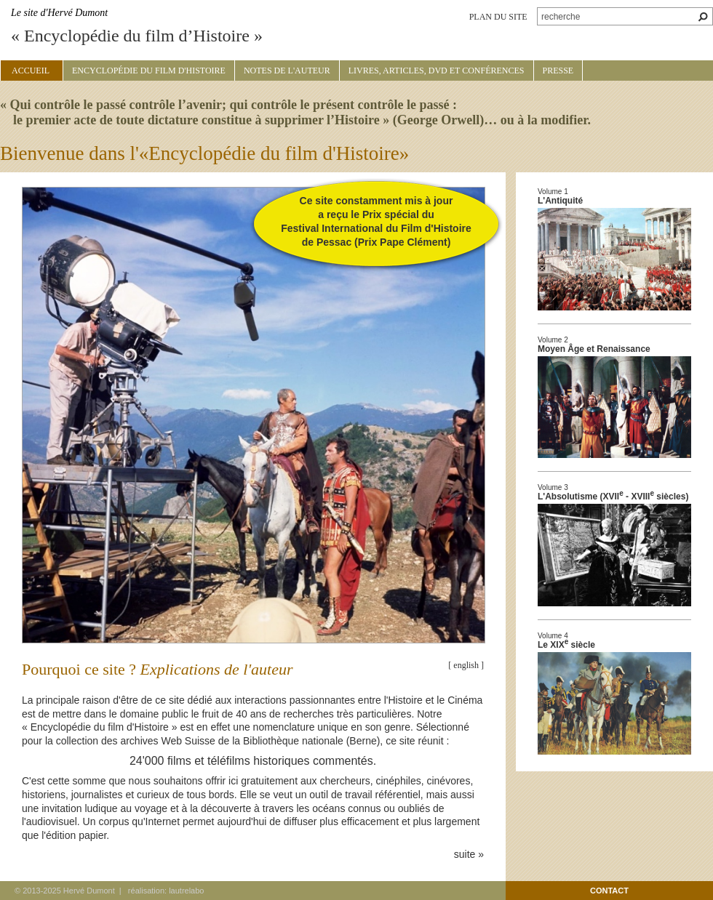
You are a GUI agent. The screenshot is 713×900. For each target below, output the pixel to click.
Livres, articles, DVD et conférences (436, 70)
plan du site (498, 17)
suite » (469, 854)
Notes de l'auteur (287, 70)
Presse (558, 70)
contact (609, 890)
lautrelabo (186, 890)
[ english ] (466, 665)
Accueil (30, 70)
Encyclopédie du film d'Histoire (149, 70)
